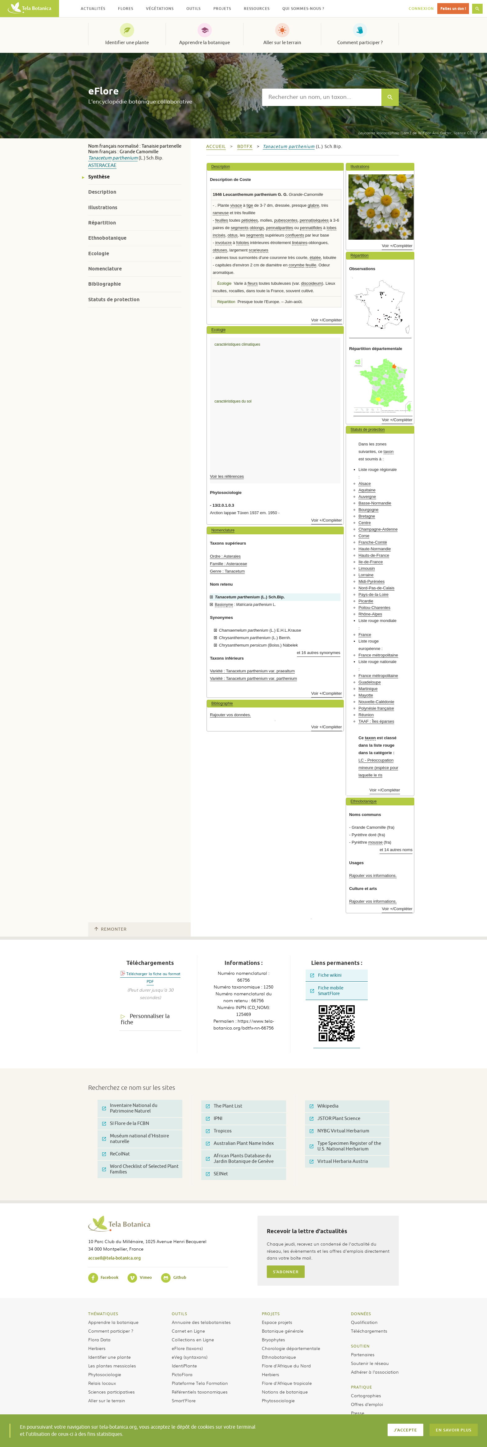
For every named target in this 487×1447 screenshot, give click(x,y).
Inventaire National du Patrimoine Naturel (129, 1108)
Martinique (368, 688)
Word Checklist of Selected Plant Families (140, 1169)
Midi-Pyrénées (371, 581)
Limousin (366, 568)
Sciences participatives (111, 1392)
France (364, 634)
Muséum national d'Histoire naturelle (135, 1139)
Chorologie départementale (291, 1348)
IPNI (214, 1119)
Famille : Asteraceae (228, 563)
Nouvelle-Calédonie (376, 701)
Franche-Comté (372, 542)
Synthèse (99, 177)
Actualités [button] (93, 8)
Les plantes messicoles (112, 1365)
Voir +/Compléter (326, 320)
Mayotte (365, 695)
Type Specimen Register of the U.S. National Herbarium (345, 1146)
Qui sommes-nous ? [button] (303, 8)
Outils (179, 1313)
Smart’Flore (184, 1400)
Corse (363, 535)
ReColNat (116, 1154)
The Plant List (224, 1106)
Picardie (365, 601)
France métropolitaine (378, 655)
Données (361, 1313)
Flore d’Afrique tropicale (287, 1383)
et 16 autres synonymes (318, 652)
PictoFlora (182, 1374)
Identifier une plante (127, 42)
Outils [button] (193, 8)
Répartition (102, 223)
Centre (364, 522)
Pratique (361, 1387)
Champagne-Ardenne (378, 529)
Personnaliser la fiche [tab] (145, 1019)
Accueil (216, 146)
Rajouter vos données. (230, 714)
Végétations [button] (160, 8)
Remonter (110, 929)
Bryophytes (273, 1339)
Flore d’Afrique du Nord (286, 1365)
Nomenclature (105, 269)
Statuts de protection (113, 299)
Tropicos (219, 1131)
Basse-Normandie (374, 503)
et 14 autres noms (396, 849)
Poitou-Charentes (374, 607)
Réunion (366, 714)
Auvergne (367, 496)
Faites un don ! (453, 8)
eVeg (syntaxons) (189, 1357)
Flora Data (99, 1339)
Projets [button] (222, 8)
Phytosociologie (104, 1374)
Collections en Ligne (193, 1339)
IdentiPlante (184, 1365)
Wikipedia (324, 1106)
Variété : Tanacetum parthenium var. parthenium (253, 678)
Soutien (360, 1346)
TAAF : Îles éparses (376, 721)
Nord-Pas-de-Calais (376, 588)
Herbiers (97, 1348)
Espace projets (277, 1322)
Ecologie (98, 253)
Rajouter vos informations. (373, 875)
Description (102, 192)
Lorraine (365, 575)
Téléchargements (369, 1331)
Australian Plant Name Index (240, 1143)
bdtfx (245, 146)
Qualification (364, 1322)
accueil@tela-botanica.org (114, 1257)
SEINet (217, 1174)
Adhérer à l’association (375, 1372)
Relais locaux (102, 1383)
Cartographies (366, 1395)
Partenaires (363, 1354)
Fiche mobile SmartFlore (327, 990)
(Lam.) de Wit (391, 133)
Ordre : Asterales (225, 556)
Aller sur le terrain (282, 42)
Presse (357, 1413)
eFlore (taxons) (187, 1348)
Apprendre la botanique (204, 42)
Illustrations (102, 207)
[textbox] (321, 97)
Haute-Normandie (374, 548)
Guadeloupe (369, 682)
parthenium (125, 158)
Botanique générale (282, 1331)
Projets (271, 1313)
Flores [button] (125, 8)
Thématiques (103, 1313)
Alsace (364, 483)
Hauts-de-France (373, 555)
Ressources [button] (257, 8)
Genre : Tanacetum (227, 571)
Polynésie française (376, 708)
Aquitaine (366, 490)
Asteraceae (102, 165)
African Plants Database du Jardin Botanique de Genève (240, 1158)
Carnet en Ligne (188, 1331)
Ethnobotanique (107, 238)
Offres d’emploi (367, 1404)
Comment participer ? (360, 42)
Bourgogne (368, 509)
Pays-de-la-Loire (373, 594)
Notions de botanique (285, 1392)
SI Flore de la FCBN (125, 1124)
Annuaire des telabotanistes (201, 1322)
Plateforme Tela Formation (200, 1383)
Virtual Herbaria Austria (339, 1161)
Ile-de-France (370, 562)
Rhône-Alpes (370, 614)
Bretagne (366, 516)
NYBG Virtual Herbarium (339, 1131)
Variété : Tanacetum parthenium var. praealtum (252, 671)
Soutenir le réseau (370, 1363)
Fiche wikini (326, 975)
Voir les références (227, 476)
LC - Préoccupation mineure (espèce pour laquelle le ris (378, 767)
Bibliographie (104, 284)
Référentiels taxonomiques (200, 1392)
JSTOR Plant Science (335, 1119)
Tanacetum (100, 158)
